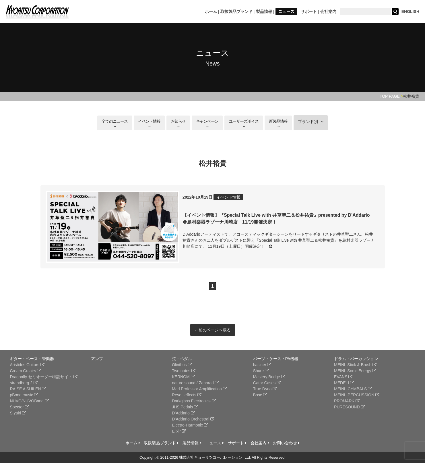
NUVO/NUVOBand (29, 401)
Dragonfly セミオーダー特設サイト (43, 376)
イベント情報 (149, 123)
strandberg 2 (24, 383)
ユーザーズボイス (244, 123)
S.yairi (18, 413)
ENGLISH (410, 11)
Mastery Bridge (269, 376)
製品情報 (264, 11)
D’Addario (183, 413)
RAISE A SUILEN (28, 389)
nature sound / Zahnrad (195, 383)
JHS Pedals (185, 407)
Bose (260, 395)
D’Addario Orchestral (193, 419)
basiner (262, 364)
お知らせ (178, 123)
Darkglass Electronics (194, 401)
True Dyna (265, 389)
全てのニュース (115, 123)
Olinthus (182, 364)
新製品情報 (278, 123)
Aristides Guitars (27, 364)
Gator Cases (267, 383)
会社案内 (328, 11)
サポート (309, 11)
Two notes (183, 370)
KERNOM (183, 376)
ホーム (211, 11)
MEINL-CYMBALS (353, 389)
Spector (19, 407)
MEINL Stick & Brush (355, 364)
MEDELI (344, 383)
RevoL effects (186, 395)
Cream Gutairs (25, 370)
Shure (261, 370)
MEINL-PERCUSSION (356, 395)
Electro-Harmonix (190, 425)
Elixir (179, 431)
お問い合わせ (286, 443)
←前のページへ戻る (213, 330)
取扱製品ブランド (236, 11)
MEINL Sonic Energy (355, 370)
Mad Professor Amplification (199, 389)
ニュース (286, 11)
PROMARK (347, 401)
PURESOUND (349, 407)
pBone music (24, 395)
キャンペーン (207, 123)
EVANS (343, 376)
